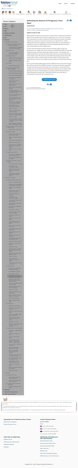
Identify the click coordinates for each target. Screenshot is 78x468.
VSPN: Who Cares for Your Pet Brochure (49, 456)
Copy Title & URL (30, 25)
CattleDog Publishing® (9, 444)
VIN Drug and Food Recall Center (11, 441)
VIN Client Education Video (46, 440)
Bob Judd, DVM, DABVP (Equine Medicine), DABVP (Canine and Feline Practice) (45, 28)
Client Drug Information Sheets (47, 445)
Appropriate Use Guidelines (10, 421)
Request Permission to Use (10, 424)
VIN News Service (8, 439)
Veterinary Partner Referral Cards (47, 443)
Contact (73, 3)
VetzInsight (6, 447)
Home (60, 3)
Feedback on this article (49, 79)
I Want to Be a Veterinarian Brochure (48, 453)
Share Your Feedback (44, 421)
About (66, 3)
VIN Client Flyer (43, 450)
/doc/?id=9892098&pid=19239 (34, 87)
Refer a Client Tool (44, 448)
